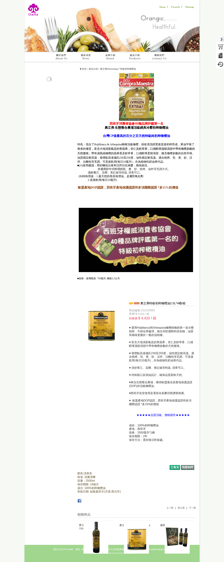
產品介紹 (93, 69)
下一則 (192, 508)
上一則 (169, 508)
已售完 (175, 467)
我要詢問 (187, 467)
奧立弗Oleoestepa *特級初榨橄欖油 (118, 69)
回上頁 (181, 508)
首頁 (84, 69)
